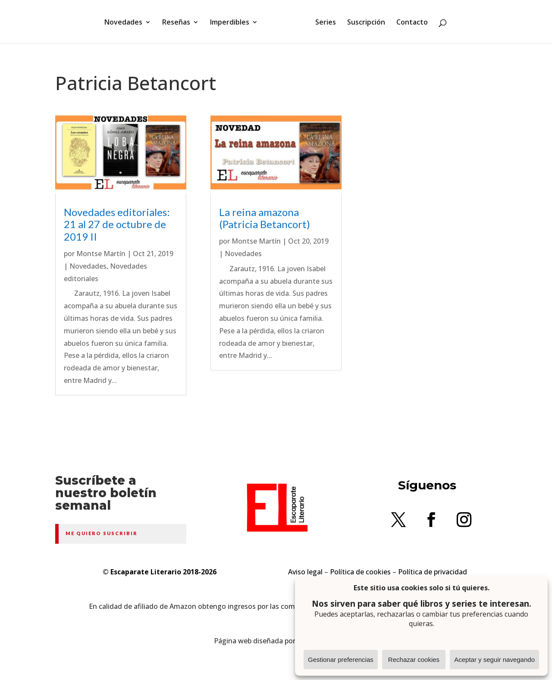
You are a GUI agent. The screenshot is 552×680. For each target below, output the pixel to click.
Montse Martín (100, 253)
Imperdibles (229, 23)
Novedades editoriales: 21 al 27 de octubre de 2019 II (117, 224)
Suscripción (366, 23)
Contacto (412, 23)
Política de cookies (360, 572)
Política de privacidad (432, 572)
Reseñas (176, 23)
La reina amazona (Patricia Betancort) (264, 218)
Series (325, 23)
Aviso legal (305, 572)
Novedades (123, 23)
